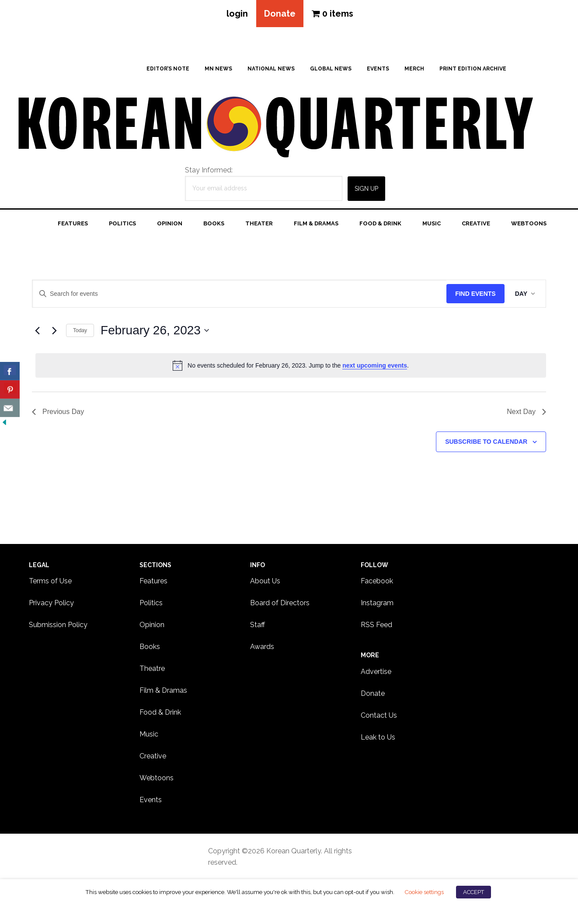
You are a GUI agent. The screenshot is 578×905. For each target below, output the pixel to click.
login (237, 13)
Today (80, 330)
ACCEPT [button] (473, 892)
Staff (257, 625)
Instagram (377, 603)
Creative (152, 756)
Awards (262, 646)
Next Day (526, 411)
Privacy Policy (51, 603)
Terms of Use (50, 581)
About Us (265, 581)
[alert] (290, 365)
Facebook (377, 581)
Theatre (152, 668)
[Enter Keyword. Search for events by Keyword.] (239, 294)
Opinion (151, 625)
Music (148, 734)
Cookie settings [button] (424, 891)
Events (150, 800)
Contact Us (379, 715)
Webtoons (156, 778)
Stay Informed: (209, 170)
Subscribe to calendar (486, 441)
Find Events (475, 293)
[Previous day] (37, 330)
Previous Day (58, 411)
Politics (151, 603)
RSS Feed (376, 625)
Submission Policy (58, 625)
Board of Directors (280, 603)
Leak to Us (378, 737)
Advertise (376, 671)
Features (153, 581)
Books (149, 646)
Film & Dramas (163, 690)
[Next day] (54, 330)
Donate (280, 13)
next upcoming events (374, 365)
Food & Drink (160, 712)
